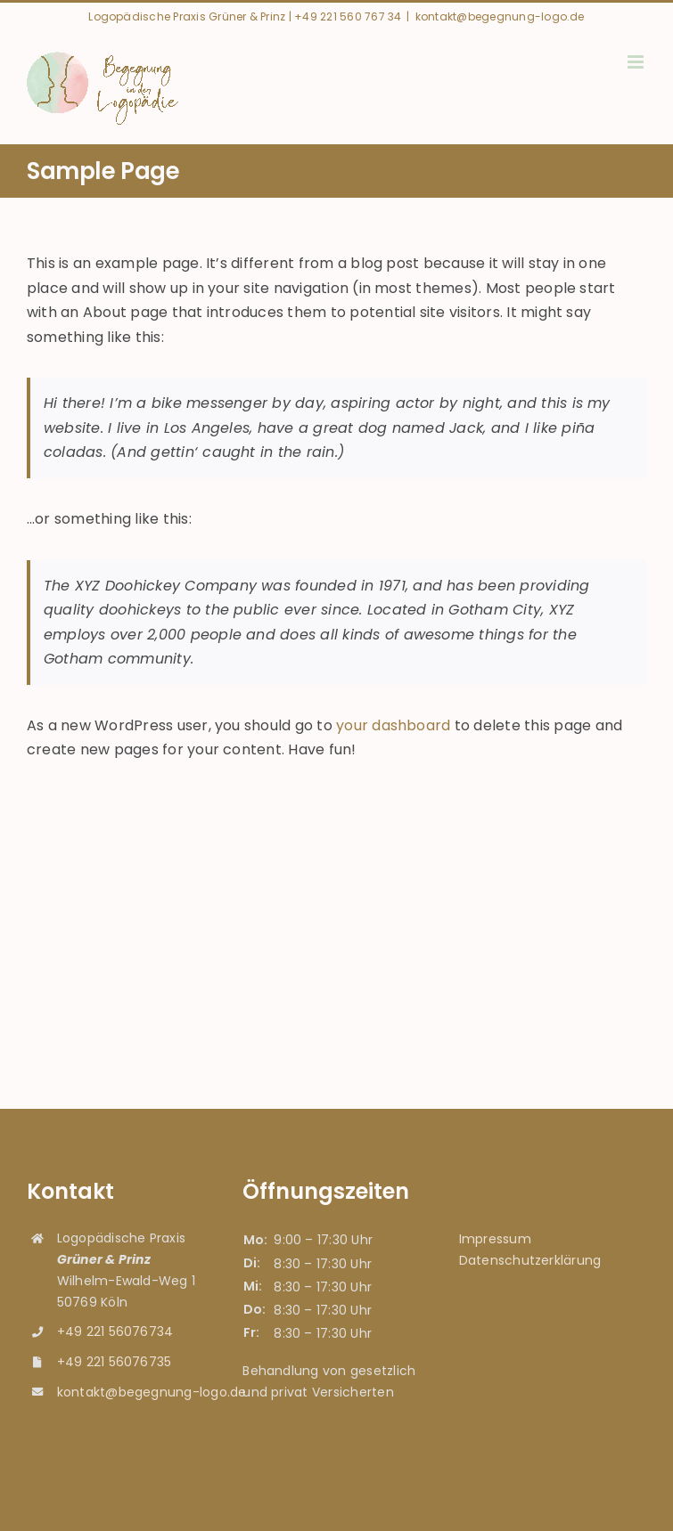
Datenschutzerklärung (530, 1260)
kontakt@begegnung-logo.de (500, 16)
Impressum (495, 1239)
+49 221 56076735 (114, 1362)
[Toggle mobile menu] (637, 62)
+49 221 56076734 (115, 1331)
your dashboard (393, 725)
